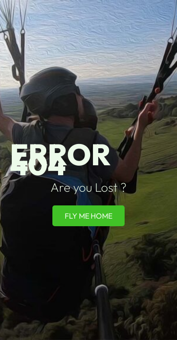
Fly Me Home (88, 216)
